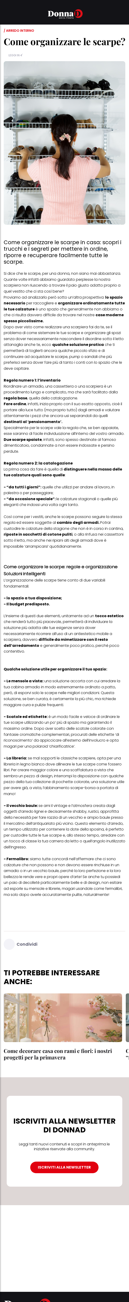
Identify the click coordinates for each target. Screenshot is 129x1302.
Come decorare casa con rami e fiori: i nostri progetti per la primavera (58, 1054)
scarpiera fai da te (87, 327)
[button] (6, 14)
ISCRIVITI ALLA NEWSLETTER (64, 1167)
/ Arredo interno (19, 30)
